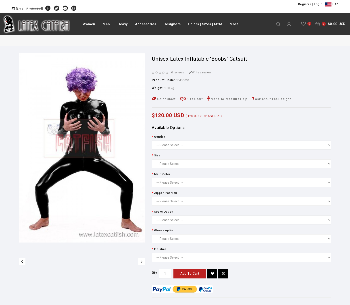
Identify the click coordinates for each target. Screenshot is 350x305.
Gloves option (164, 230)
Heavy (122, 24)
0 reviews (177, 72)
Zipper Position (165, 193)
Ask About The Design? (271, 99)
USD (331, 4)
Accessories (145, 24)
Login (318, 4)
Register (304, 4)
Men (106, 24)
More (234, 24)
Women (89, 24)
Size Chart (191, 99)
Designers (172, 24)
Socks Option (163, 211)
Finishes (160, 249)
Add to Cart (189, 274)
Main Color (162, 174)
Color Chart (163, 99)
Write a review (200, 72)
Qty (154, 272)
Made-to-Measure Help (227, 99)
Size (157, 155)
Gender (159, 136)
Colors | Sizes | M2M (205, 24)
